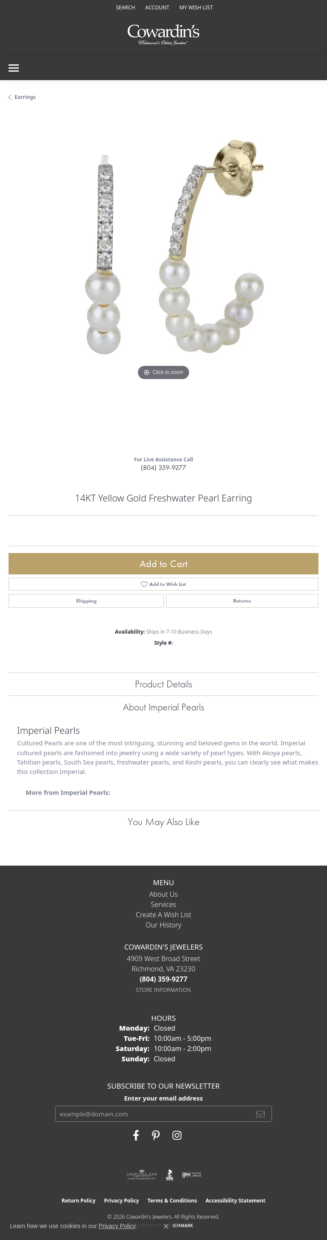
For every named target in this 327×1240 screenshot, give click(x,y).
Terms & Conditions (172, 1200)
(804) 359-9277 (163, 467)
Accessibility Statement (235, 1200)
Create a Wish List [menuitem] (163, 914)
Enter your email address (163, 1098)
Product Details (163, 683)
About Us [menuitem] (163, 894)
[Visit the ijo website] (191, 1174)
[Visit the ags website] (142, 1174)
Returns (242, 600)
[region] (163, 281)
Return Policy (78, 1200)
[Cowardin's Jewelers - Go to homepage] (163, 35)
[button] (124, 7)
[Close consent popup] (166, 1226)
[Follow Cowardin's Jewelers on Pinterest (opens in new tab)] (156, 1135)
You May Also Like (164, 821)
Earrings (25, 97)
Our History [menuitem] (163, 925)
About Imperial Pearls (163, 706)
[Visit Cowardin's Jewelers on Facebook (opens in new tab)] (135, 1135)
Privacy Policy (121, 1200)
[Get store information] (163, 990)
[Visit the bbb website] (169, 1174)
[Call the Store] (163, 979)
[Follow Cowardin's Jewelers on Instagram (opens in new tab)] (177, 1135)
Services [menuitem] (163, 904)
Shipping (86, 600)
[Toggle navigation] (13, 68)
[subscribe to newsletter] (260, 1113)
